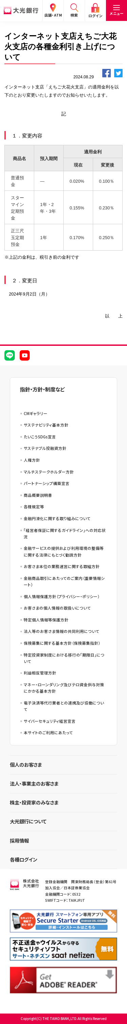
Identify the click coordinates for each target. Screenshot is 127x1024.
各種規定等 (34, 506)
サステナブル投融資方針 (45, 448)
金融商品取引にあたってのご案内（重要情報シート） (64, 581)
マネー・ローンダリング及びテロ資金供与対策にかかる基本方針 (64, 688)
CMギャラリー (35, 413)
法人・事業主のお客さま (34, 783)
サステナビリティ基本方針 (46, 425)
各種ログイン (23, 859)
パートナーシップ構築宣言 (46, 483)
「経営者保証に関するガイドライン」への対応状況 (65, 533)
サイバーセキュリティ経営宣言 (50, 721)
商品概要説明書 (38, 495)
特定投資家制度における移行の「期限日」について (64, 658)
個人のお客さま (26, 764)
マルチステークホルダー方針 (49, 472)
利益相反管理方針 (40, 672)
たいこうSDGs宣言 (40, 436)
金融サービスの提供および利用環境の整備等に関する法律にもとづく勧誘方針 (64, 551)
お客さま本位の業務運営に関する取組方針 (62, 566)
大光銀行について (28, 821)
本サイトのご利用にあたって (48, 732)
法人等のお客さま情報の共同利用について (61, 631)
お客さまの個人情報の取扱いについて (57, 608)
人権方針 (32, 460)
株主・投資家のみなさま (34, 802)
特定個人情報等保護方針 (46, 619)
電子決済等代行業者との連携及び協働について (64, 706)
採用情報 (19, 840)
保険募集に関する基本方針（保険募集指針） (62, 643)
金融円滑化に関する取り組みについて (57, 518)
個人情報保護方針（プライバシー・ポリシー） (62, 596)
